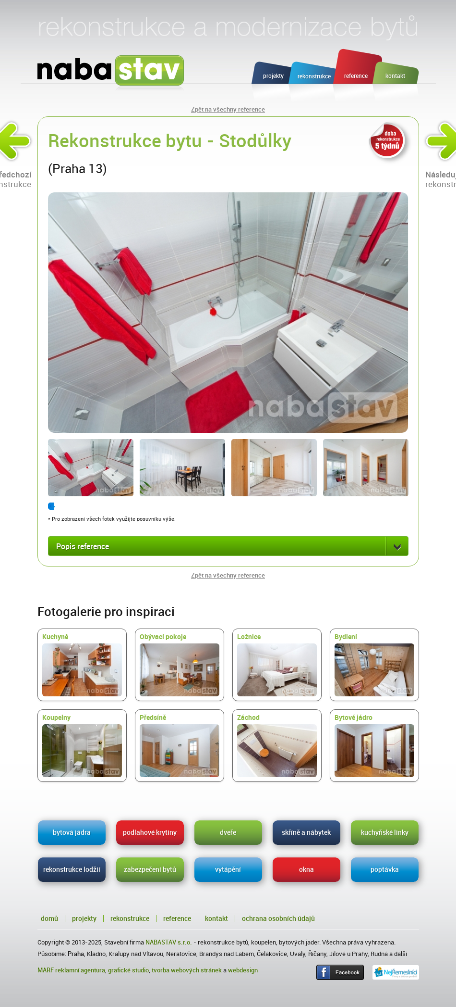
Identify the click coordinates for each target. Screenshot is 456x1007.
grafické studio (128, 970)
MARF (45, 970)
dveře (228, 832)
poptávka (385, 869)
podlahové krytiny (150, 832)
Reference (177, 918)
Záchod (277, 745)
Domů (49, 918)
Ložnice (277, 664)
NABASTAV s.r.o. (168, 942)
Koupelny (82, 745)
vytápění (228, 869)
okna (306, 869)
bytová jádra (72, 832)
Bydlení (374, 664)
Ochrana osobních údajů (278, 918)
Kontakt (216, 918)
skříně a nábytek (306, 832)
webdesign (243, 970)
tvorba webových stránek (187, 970)
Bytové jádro (374, 745)
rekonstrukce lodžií (71, 869)
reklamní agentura (80, 970)
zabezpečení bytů (150, 869)
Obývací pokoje (179, 664)
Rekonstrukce (129, 918)
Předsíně (179, 745)
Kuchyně (82, 664)
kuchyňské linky (384, 832)
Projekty (84, 918)
